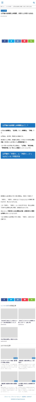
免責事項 (24, 396)
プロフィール (7, 396)
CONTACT (29, 396)
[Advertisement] (18, 63)
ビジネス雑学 (3, 10)
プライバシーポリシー (16, 396)
